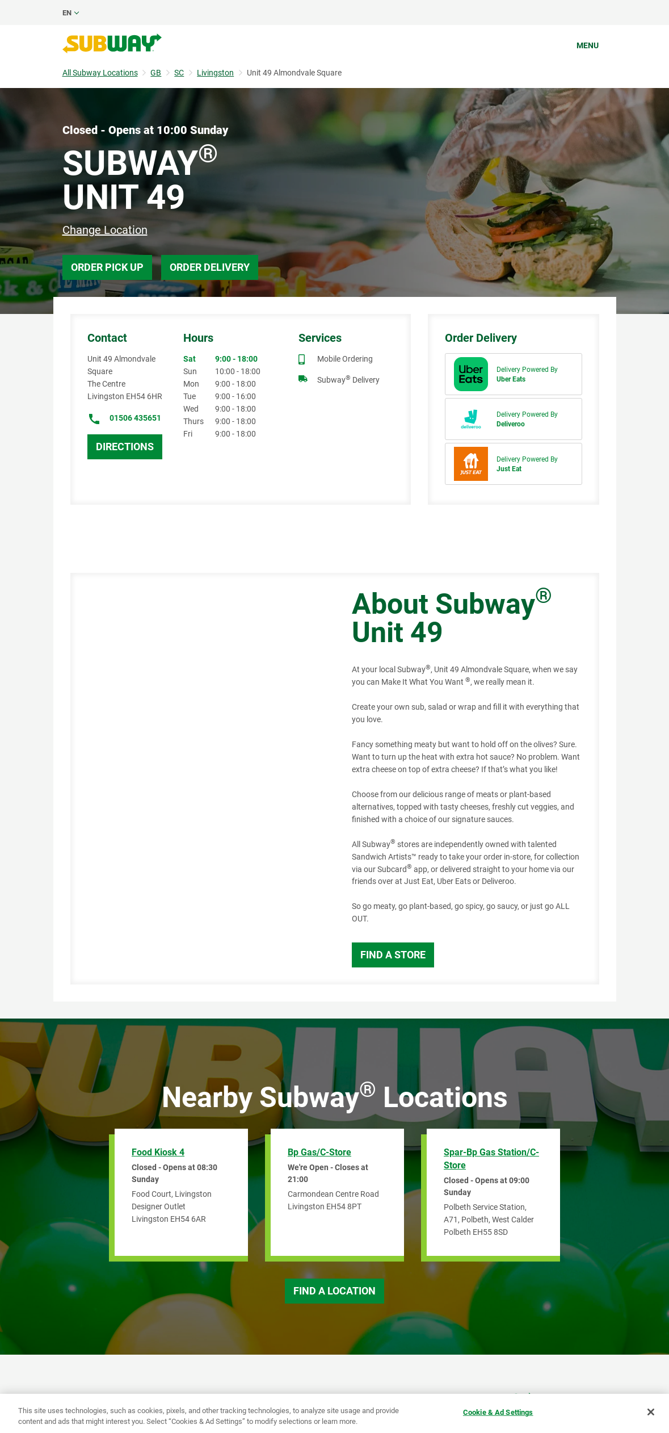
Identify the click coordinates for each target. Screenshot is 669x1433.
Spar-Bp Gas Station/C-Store (491, 1159)
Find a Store (393, 955)
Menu (588, 45)
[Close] (650, 1412)
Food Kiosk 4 (158, 1152)
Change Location (105, 230)
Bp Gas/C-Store (319, 1152)
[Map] (198, 778)
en (66, 12)
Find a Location (334, 1291)
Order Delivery (210, 267)
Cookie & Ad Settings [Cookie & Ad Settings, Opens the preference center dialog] (498, 1412)
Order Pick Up (107, 267)
